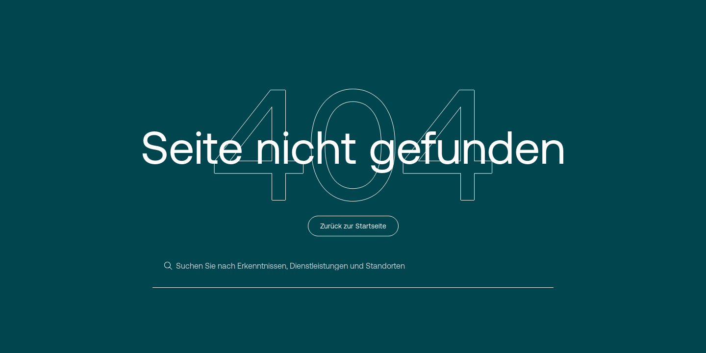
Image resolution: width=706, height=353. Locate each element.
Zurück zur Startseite (353, 226)
